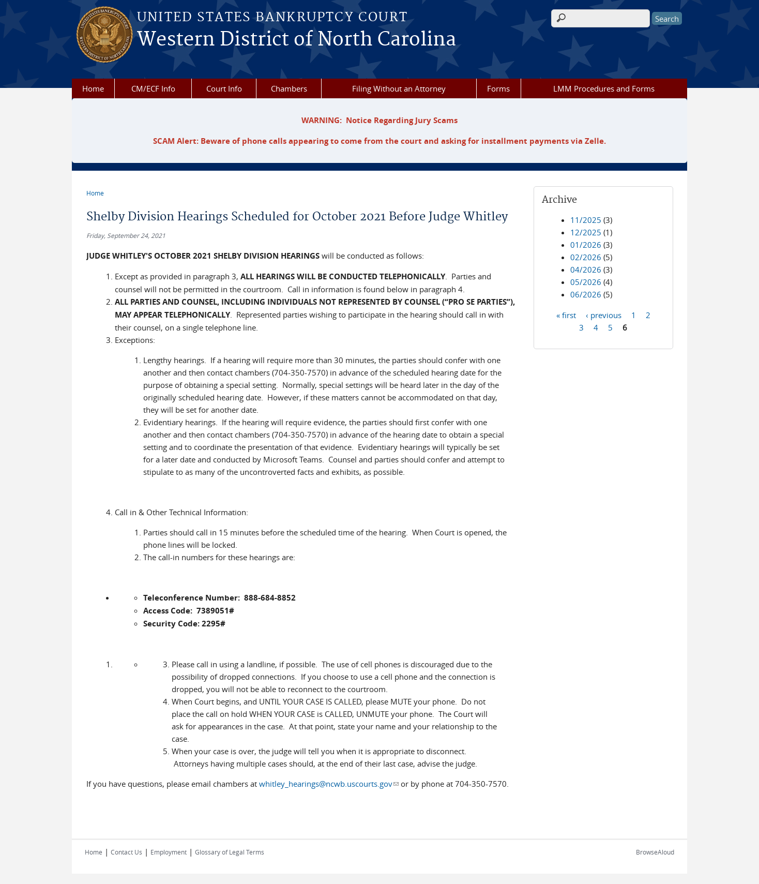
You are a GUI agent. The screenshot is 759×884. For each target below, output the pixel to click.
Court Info (224, 88)
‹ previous (603, 314)
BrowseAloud (655, 852)
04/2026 (585, 269)
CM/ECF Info (153, 88)
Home (93, 88)
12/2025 (585, 232)
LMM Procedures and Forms (604, 88)
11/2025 (585, 220)
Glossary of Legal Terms (229, 852)
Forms (498, 88)
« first (566, 314)
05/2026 (585, 282)
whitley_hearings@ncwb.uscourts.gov (329, 783)
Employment (168, 852)
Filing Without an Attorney (399, 88)
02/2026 (585, 257)
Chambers (289, 88)
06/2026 (585, 294)
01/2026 (585, 244)
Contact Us (126, 852)
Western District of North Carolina (296, 40)
